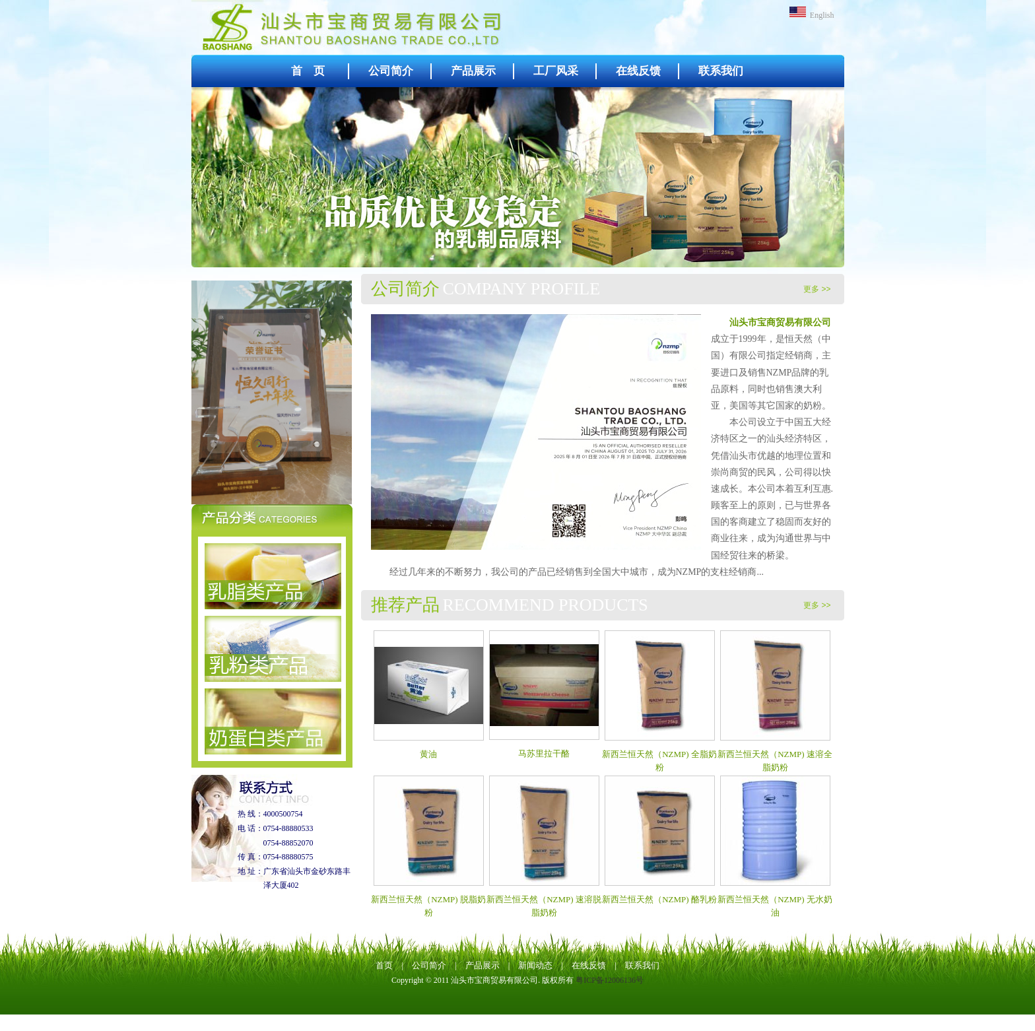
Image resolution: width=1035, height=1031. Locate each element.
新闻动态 (535, 965)
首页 (384, 965)
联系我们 (720, 71)
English (811, 15)
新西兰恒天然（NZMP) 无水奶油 (775, 899)
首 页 (308, 71)
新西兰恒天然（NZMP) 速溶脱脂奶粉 (543, 899)
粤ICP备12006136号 (610, 980)
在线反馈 (638, 71)
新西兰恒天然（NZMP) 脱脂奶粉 (428, 899)
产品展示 (473, 71)
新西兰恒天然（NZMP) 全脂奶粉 (659, 754)
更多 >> (816, 289)
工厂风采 (555, 71)
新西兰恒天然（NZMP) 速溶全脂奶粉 (775, 754)
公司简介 (390, 71)
